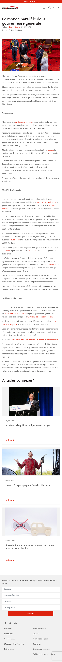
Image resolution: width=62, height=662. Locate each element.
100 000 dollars (49, 264)
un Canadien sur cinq (23, 122)
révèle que (46, 202)
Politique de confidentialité (44, 654)
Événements (9, 649)
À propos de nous (40, 638)
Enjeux (35, 633)
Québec (5, 30)
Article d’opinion (15, 30)
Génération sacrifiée (41, 649)
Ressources (8, 633)
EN (53, 8)
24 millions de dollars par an (16, 313)
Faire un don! (31, 1)
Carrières (37, 644)
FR (58, 8)
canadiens (33, 250)
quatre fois (15, 239)
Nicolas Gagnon (14, 27)
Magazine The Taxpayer (14, 644)
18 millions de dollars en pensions (40, 316)
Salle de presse (39, 628)
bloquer (51, 150)
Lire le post (9, 440)
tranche (7, 250)
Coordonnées (9, 638)
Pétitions (8, 628)
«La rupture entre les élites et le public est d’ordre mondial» (35, 339)
